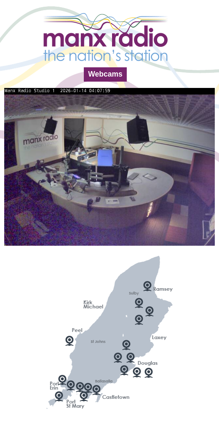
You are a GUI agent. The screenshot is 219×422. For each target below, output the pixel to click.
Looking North (139, 303)
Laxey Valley (149, 311)
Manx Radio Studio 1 (124, 370)
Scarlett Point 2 (80, 387)
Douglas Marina (118, 358)
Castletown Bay (96, 390)
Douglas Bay (130, 358)
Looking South (139, 320)
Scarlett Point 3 (88, 388)
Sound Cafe (59, 396)
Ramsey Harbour (147, 286)
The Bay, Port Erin (71, 385)
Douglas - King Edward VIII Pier (148, 373)
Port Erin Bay (62, 380)
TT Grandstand (126, 345)
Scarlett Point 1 (84, 396)
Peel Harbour (69, 341)
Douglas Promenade (137, 372)
